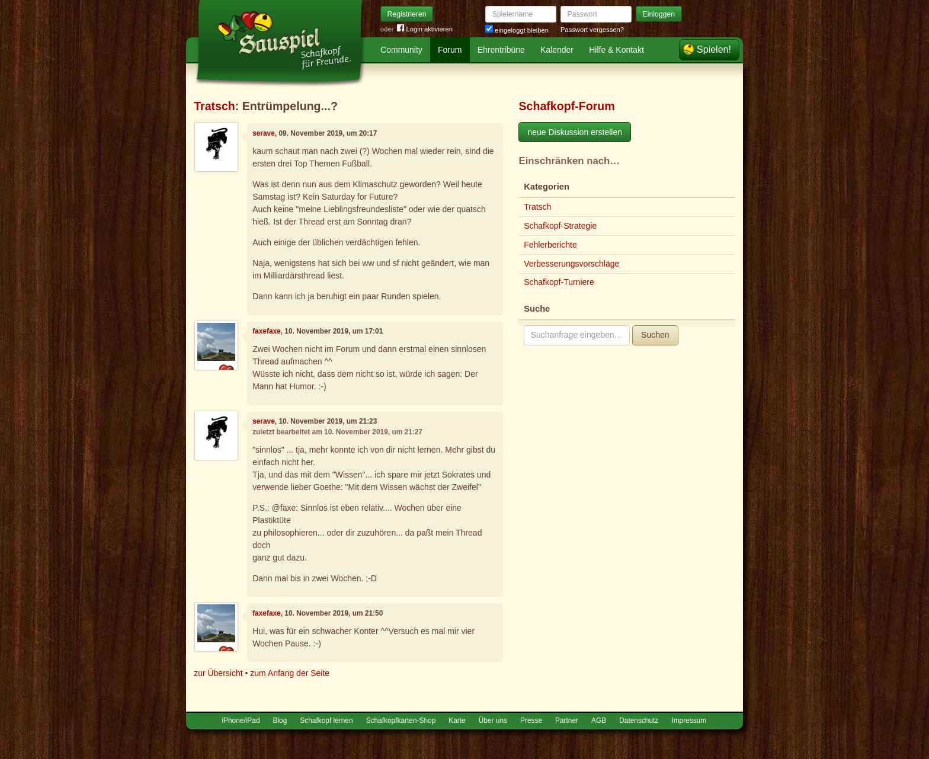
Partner (566, 720)
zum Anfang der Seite (289, 673)
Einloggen (659, 14)
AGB (598, 720)
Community (401, 50)
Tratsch (214, 106)
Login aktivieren (425, 29)
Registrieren (407, 14)
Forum (450, 50)
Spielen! (714, 49)
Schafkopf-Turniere (559, 282)
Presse (531, 720)
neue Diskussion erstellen (574, 132)
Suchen (655, 335)
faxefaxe (266, 331)
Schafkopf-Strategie (560, 225)
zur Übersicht (218, 673)
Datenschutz (638, 720)
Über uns (493, 720)
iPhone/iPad (241, 720)
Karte (457, 720)
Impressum (688, 720)
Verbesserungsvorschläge (571, 263)
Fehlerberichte (550, 244)
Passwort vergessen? (592, 29)
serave (263, 133)
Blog (280, 720)
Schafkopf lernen (326, 720)
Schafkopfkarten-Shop (401, 720)
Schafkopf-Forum (566, 106)
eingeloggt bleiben (517, 30)
